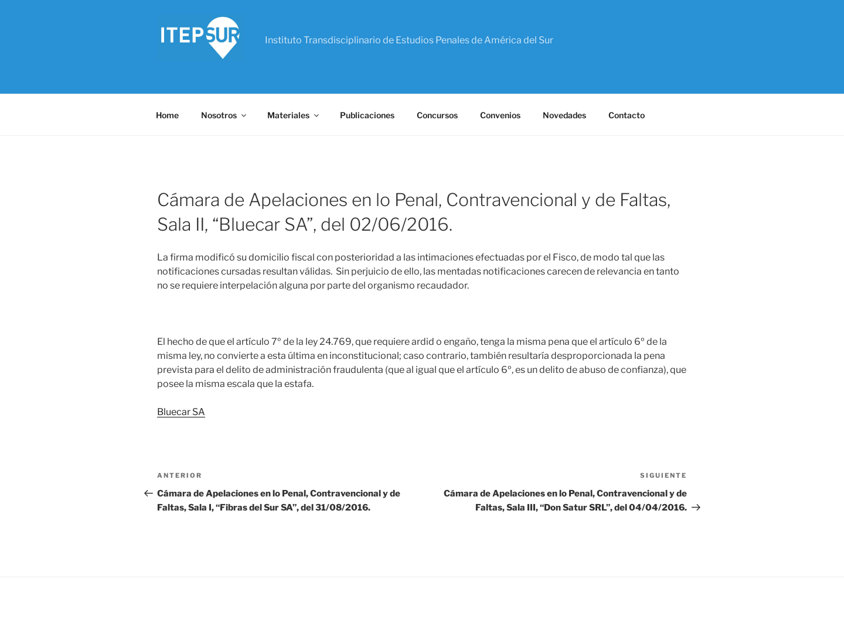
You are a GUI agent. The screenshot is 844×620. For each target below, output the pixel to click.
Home (167, 115)
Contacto (626, 115)
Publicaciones (367, 115)
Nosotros (224, 115)
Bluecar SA (181, 411)
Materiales (294, 115)
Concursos (437, 115)
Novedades (564, 115)
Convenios (500, 115)
